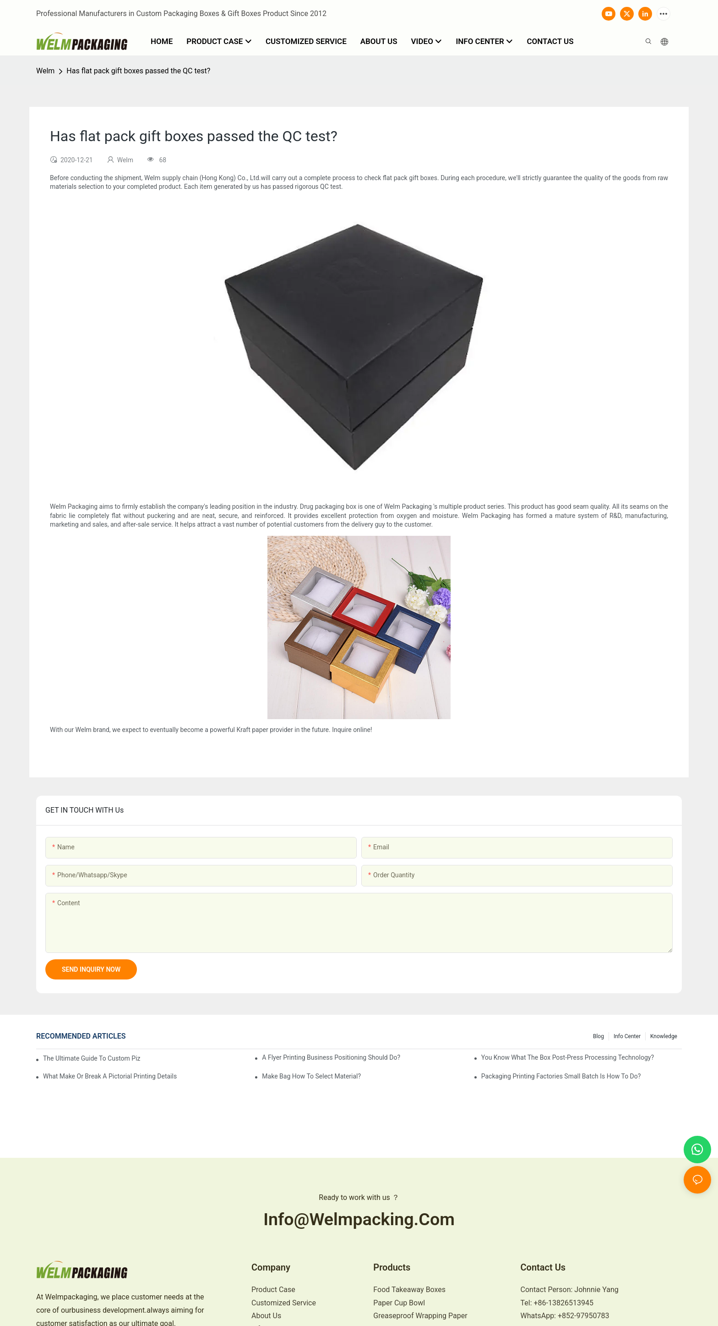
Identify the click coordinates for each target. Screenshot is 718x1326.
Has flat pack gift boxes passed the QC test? (138, 70)
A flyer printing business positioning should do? (331, 1057)
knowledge (663, 1036)
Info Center (627, 1036)
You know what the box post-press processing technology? (567, 1057)
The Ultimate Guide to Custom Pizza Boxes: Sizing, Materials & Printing (92, 1058)
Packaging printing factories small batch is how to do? (561, 1076)
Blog (598, 1036)
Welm (45, 70)
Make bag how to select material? (311, 1076)
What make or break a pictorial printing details (110, 1076)
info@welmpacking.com (359, 1219)
